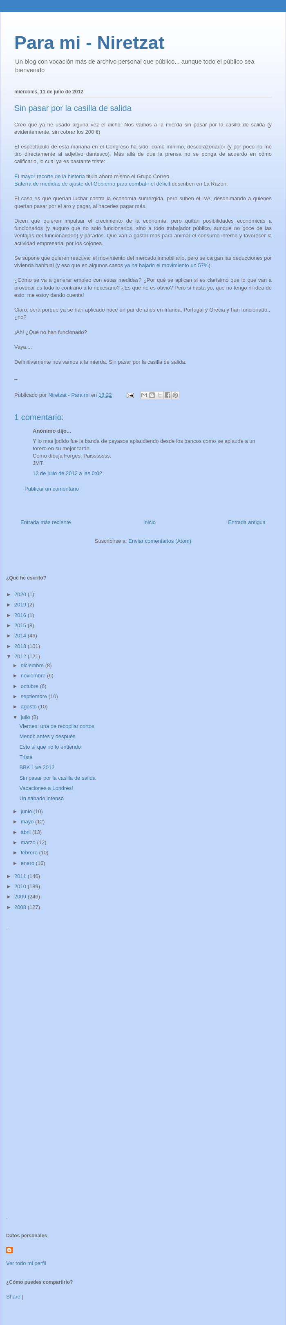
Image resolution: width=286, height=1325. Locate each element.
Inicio (149, 522)
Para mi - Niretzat (89, 42)
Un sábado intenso (41, 798)
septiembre (35, 696)
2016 (21, 615)
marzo (29, 842)
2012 (21, 656)
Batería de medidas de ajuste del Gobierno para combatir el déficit (92, 184)
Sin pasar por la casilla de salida (57, 778)
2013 (21, 646)
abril (26, 832)
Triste (25, 757)
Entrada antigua (247, 522)
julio (26, 717)
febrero (30, 852)
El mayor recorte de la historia (49, 176)
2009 (21, 897)
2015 (21, 625)
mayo (28, 821)
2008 (21, 907)
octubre (30, 686)
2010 (21, 886)
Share (13, 1297)
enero (28, 863)
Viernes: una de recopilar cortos (56, 726)
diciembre (33, 665)
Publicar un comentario (52, 489)
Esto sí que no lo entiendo (49, 747)
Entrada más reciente (45, 522)
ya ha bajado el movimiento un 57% (167, 265)
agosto (29, 706)
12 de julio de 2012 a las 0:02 (67, 473)
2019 (21, 605)
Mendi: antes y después (47, 736)
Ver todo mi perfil (26, 1263)
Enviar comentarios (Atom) (159, 541)
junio (27, 811)
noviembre (34, 675)
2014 (21, 636)
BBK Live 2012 (36, 767)
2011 (21, 876)
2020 (21, 594)
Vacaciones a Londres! (46, 788)
